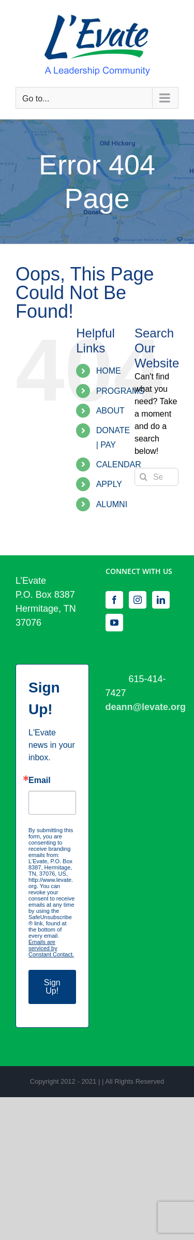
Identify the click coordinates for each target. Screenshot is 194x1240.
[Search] (144, 477)
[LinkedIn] (161, 600)
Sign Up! (52, 986)
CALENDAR (118, 464)
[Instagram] (137, 600)
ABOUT (110, 410)
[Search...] (156, 477)
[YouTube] (114, 622)
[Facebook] (114, 600)
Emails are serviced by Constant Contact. (51, 948)
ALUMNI (111, 504)
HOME (108, 370)
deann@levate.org (146, 707)
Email (39, 780)
